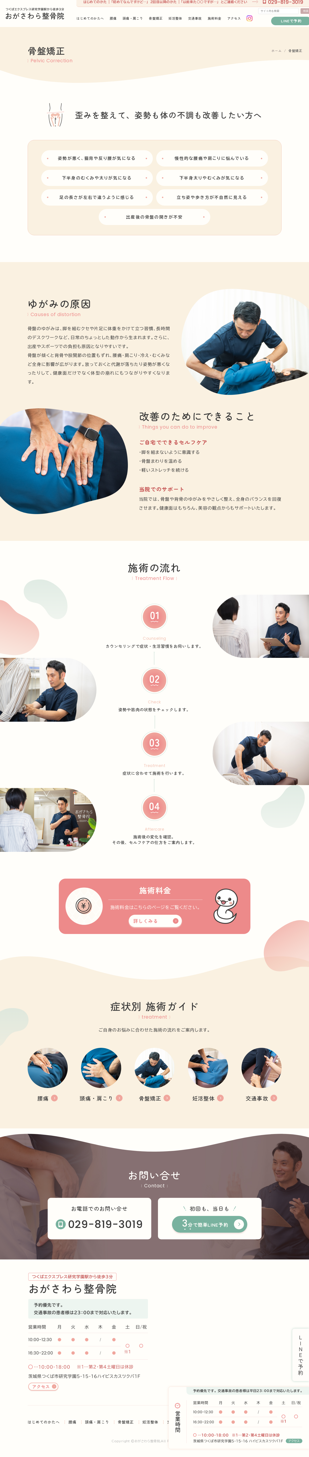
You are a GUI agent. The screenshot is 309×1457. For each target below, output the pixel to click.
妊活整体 (150, 1422)
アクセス (294, 1440)
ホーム (276, 50)
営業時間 (178, 1422)
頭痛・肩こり (97, 1422)
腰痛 (72, 1422)
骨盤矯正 (126, 1422)
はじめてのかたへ (44, 1422)
